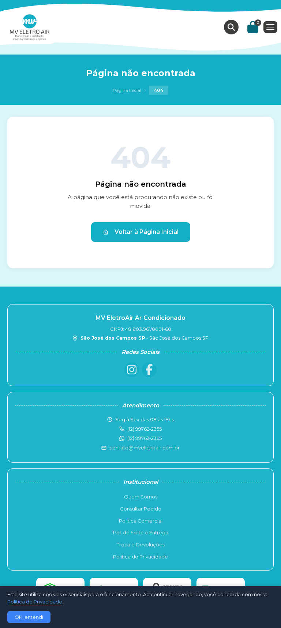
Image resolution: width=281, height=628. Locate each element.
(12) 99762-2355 (144, 438)
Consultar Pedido (140, 509)
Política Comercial (140, 521)
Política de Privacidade (140, 557)
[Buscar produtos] (231, 27)
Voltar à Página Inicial (141, 231)
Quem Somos (140, 497)
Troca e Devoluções (141, 544)
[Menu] (270, 27)
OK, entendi (29, 617)
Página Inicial (127, 90)
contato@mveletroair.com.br (144, 448)
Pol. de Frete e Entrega (140, 532)
